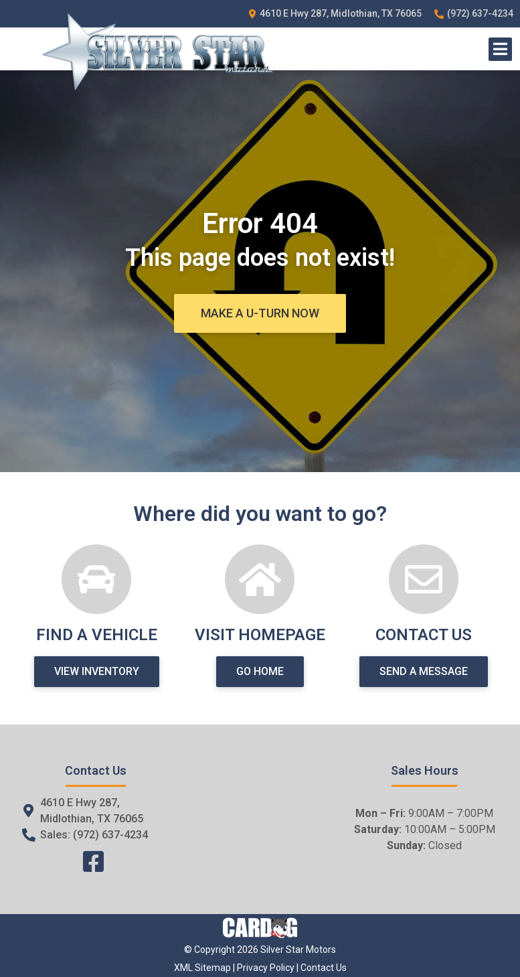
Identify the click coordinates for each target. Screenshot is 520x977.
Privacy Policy (265, 967)
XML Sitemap (202, 967)
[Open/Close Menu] (500, 49)
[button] (260, 313)
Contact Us (323, 967)
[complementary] (480, 937)
